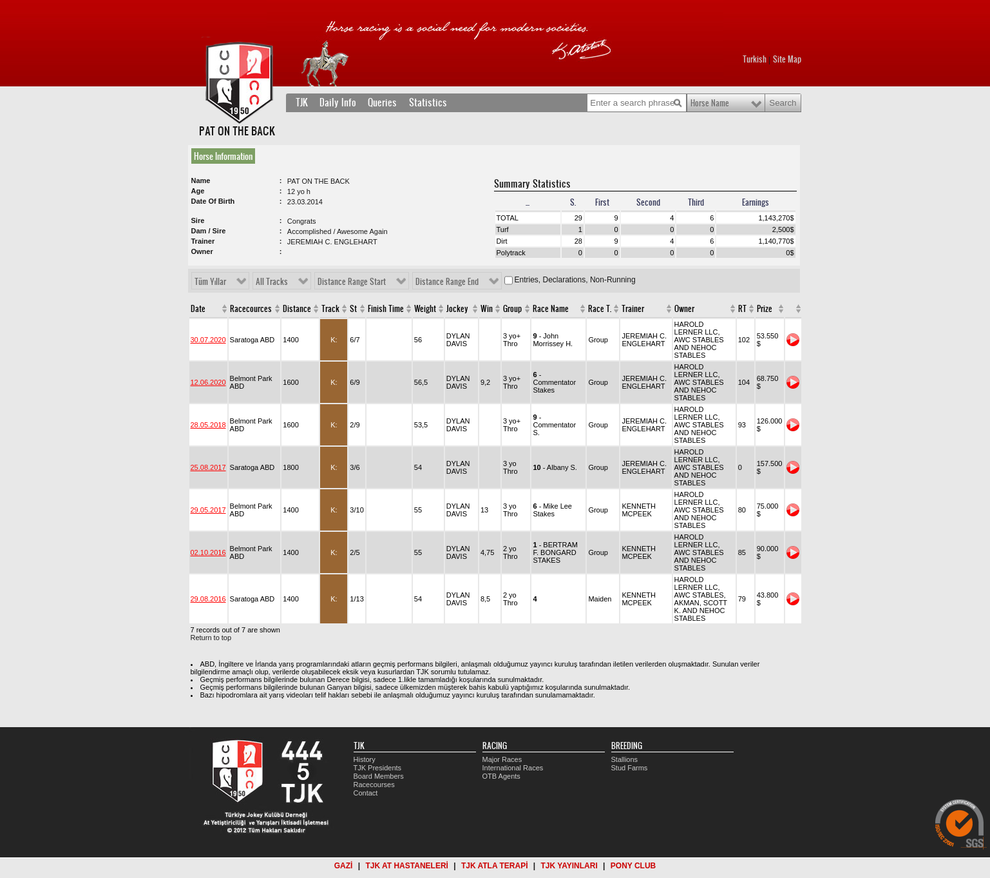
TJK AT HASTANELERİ (406, 865)
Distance (297, 309)
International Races (513, 768)
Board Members (379, 776)
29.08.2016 (208, 599)
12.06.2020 (208, 382)
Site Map (787, 59)
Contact (366, 793)
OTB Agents (501, 776)
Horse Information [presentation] (223, 156)
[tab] (225, 156)
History (365, 759)
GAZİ (343, 865)
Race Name (551, 309)
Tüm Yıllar (210, 282)
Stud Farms (629, 768)
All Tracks (272, 282)
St (353, 309)
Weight (425, 309)
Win (487, 309)
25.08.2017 (208, 467)
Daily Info (337, 102)
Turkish (754, 59)
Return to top (211, 637)
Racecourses (374, 784)
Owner (684, 309)
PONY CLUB (633, 865)
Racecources (251, 309)
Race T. (599, 309)
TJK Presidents (378, 768)
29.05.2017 (208, 510)
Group (512, 309)
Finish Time (386, 309)
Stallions (624, 759)
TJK (302, 102)
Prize (764, 309)
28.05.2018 (208, 425)
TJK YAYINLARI (569, 865)
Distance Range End (447, 282)
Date (198, 309)
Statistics (428, 102)
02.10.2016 (208, 552)
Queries (382, 102)
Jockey (457, 309)
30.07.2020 (208, 340)
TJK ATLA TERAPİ (494, 865)
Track (330, 309)
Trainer (633, 309)
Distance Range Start (352, 282)
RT (742, 309)
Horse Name (709, 103)
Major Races (502, 759)
